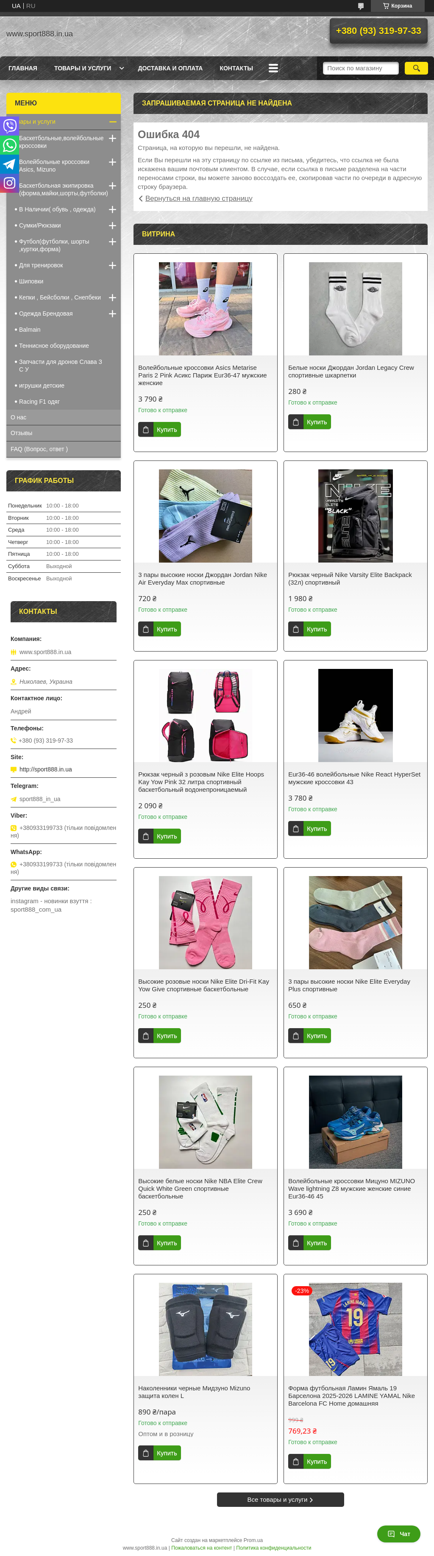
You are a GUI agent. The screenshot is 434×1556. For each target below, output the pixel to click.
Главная (22, 68)
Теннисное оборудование (54, 345)
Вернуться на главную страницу (199, 198)
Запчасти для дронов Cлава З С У (60, 365)
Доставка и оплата (170, 68)
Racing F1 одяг (39, 401)
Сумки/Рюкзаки (40, 225)
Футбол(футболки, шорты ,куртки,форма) (54, 245)
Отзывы (21, 433)
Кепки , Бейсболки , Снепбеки (60, 297)
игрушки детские (41, 385)
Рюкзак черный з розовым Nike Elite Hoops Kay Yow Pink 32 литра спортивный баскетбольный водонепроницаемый (201, 782)
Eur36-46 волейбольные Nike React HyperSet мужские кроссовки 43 (354, 778)
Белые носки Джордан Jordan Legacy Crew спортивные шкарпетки (351, 371)
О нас (18, 417)
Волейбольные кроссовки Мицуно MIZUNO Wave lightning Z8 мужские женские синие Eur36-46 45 (351, 1188)
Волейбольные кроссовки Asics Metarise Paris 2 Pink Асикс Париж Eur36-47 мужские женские (202, 375)
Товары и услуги (82, 68)
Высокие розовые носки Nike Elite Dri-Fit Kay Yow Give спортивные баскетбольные (203, 985)
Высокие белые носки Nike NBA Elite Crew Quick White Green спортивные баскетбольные (200, 1188)
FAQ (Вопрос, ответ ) (39, 449)
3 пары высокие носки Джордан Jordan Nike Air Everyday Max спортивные (202, 578)
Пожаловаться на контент (201, 1548)
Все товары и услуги (278, 1499)
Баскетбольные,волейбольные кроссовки (61, 142)
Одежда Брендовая (46, 313)
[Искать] (416, 68)
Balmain (30, 329)
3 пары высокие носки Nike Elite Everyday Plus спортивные (349, 985)
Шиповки (31, 281)
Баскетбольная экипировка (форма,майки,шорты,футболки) (63, 189)
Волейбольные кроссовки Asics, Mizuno (54, 165)
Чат (398, 1534)
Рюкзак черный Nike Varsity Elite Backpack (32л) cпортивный (350, 578)
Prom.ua (253, 1540)
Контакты (236, 68)
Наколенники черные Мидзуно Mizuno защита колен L (194, 1391)
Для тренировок (41, 265)
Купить (167, 429)
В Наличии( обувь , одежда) (57, 209)
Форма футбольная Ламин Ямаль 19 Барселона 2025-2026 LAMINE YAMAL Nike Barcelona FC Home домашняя (351, 1395)
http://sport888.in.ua (45, 769)
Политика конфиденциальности (273, 1548)
